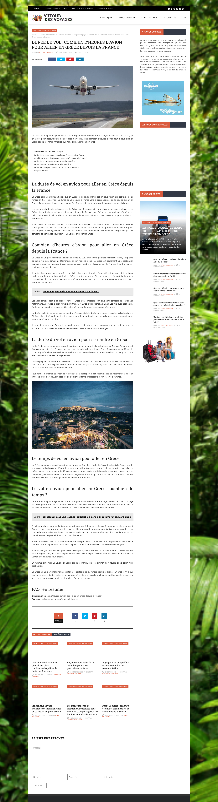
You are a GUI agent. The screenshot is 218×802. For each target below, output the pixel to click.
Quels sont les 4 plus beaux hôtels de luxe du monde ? (169, 260)
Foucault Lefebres (46, 52)
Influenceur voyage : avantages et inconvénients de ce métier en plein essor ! (46, 708)
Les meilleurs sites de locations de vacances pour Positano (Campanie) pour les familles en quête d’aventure (82, 710)
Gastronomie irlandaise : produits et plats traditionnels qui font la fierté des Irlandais (45, 667)
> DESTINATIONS (149, 17)
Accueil (36, 9)
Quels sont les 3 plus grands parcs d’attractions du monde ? (168, 289)
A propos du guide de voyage (55, 9)
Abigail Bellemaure (74, 673)
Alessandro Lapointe (110, 673)
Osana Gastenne (167, 326)
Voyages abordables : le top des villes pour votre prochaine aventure (81, 665)
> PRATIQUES (106, 17)
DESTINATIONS (147, 150)
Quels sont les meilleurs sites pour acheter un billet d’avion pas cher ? (169, 303)
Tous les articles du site (82, 9)
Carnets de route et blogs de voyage (44, 30)
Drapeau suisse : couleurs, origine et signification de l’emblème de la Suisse (115, 708)
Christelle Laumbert (75, 720)
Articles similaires (42, 634)
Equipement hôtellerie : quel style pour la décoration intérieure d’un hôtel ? (168, 319)
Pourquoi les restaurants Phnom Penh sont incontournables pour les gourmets (160, 159)
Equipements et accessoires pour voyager (156, 223)
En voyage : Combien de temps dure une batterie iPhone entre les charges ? (162, 231)
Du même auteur (61, 634)
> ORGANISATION (127, 17)
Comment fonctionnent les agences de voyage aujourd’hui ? (169, 274)
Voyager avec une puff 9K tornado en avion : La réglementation (115, 665)
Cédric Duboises (167, 265)
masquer (60, 151)
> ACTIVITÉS (170, 17)
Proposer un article (105, 9)
